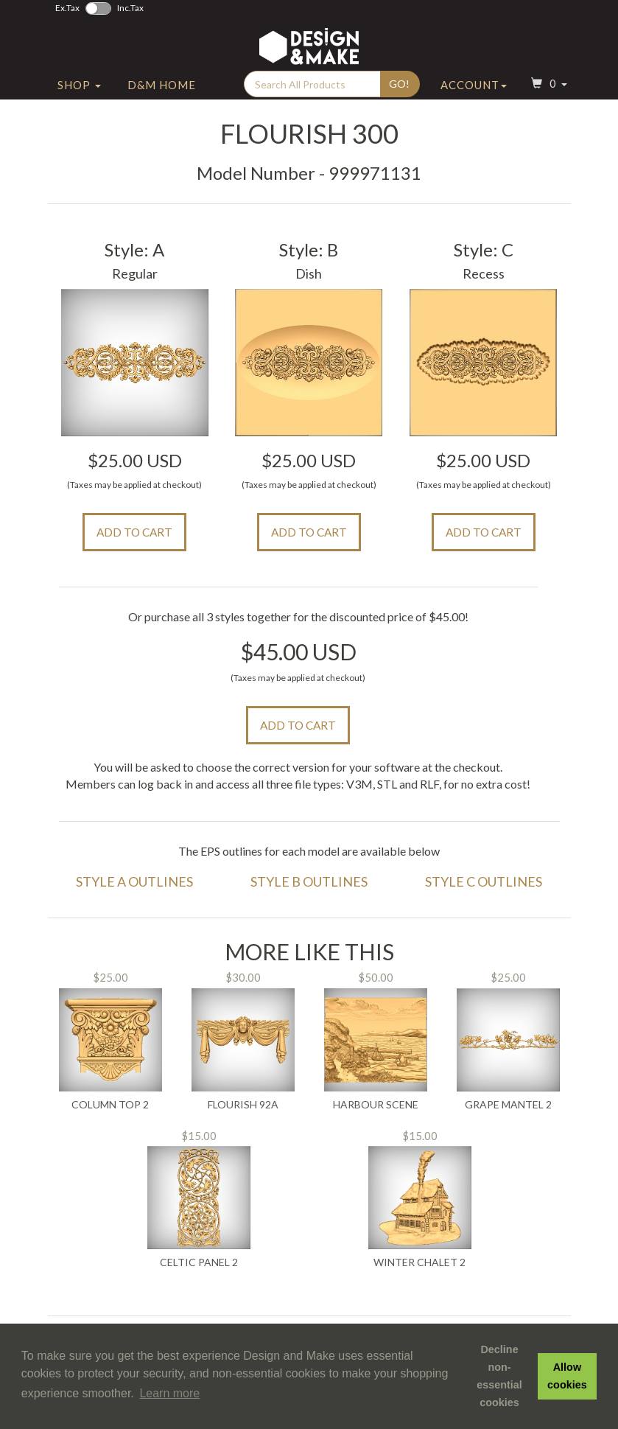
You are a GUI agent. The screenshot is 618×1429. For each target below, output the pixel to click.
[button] (547, 91)
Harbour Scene (375, 1105)
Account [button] (473, 90)
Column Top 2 (110, 1105)
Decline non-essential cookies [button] (499, 1376)
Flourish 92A (243, 1105)
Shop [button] (79, 90)
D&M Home (161, 90)
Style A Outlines (134, 881)
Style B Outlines (309, 881)
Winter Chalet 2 (419, 1262)
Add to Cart (134, 532)
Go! (399, 89)
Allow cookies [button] (567, 1376)
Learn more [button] (169, 1393)
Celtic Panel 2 (199, 1262)
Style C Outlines (483, 881)
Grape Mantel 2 (508, 1105)
